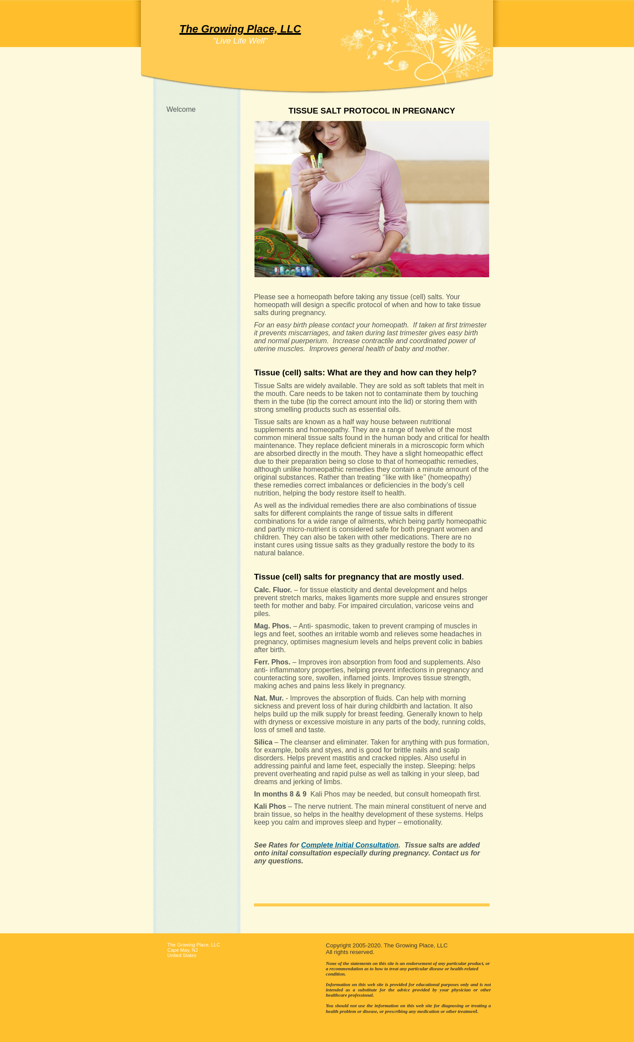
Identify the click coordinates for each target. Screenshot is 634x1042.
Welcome (180, 109)
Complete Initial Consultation (349, 845)
